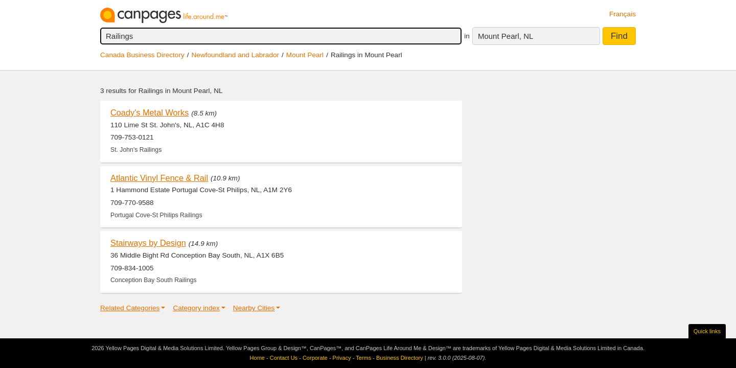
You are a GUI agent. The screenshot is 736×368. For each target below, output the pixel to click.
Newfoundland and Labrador (236, 55)
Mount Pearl (305, 55)
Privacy (342, 358)
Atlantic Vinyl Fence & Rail (159, 177)
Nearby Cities (254, 308)
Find (619, 36)
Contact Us (283, 358)
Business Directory (399, 358)
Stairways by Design (148, 242)
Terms (363, 358)
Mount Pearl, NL (505, 36)
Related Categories (129, 308)
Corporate (315, 358)
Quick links (707, 331)
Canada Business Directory (142, 55)
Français (622, 14)
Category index (196, 308)
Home (257, 358)
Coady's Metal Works (149, 112)
